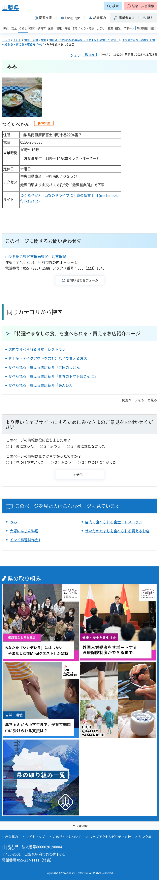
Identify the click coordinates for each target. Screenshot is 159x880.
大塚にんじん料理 (24, 530)
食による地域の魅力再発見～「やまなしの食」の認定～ (84, 40)
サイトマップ (35, 836)
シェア (75, 55)
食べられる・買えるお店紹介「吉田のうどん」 (45, 367)
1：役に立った (22, 446)
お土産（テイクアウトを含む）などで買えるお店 (47, 358)
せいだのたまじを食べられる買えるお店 (117, 530)
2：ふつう (52, 446)
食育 (44, 40)
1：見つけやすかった (27, 462)
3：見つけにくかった (99, 462)
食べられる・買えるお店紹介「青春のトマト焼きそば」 (53, 376)
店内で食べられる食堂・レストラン (37, 349)
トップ (6, 40)
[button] (140, 6)
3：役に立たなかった (88, 446)
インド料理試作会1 (25, 539)
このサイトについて (67, 836)
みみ (13, 521)
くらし (17, 40)
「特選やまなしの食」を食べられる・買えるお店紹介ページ (76, 333)
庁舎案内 (11, 836)
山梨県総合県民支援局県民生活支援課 (35, 256)
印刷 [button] (91, 55)
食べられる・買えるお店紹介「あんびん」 (42, 385)
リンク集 (145, 836)
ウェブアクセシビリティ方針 (110, 836)
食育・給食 (31, 40)
